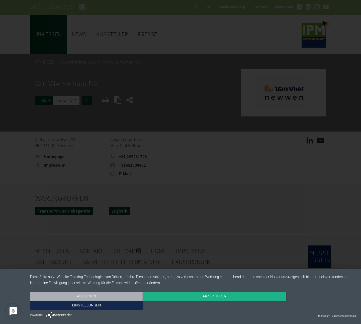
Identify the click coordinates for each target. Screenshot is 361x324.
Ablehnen (78, 305)
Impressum (324, 315)
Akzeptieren (193, 305)
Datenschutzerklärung (344, 315)
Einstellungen (307, 305)
